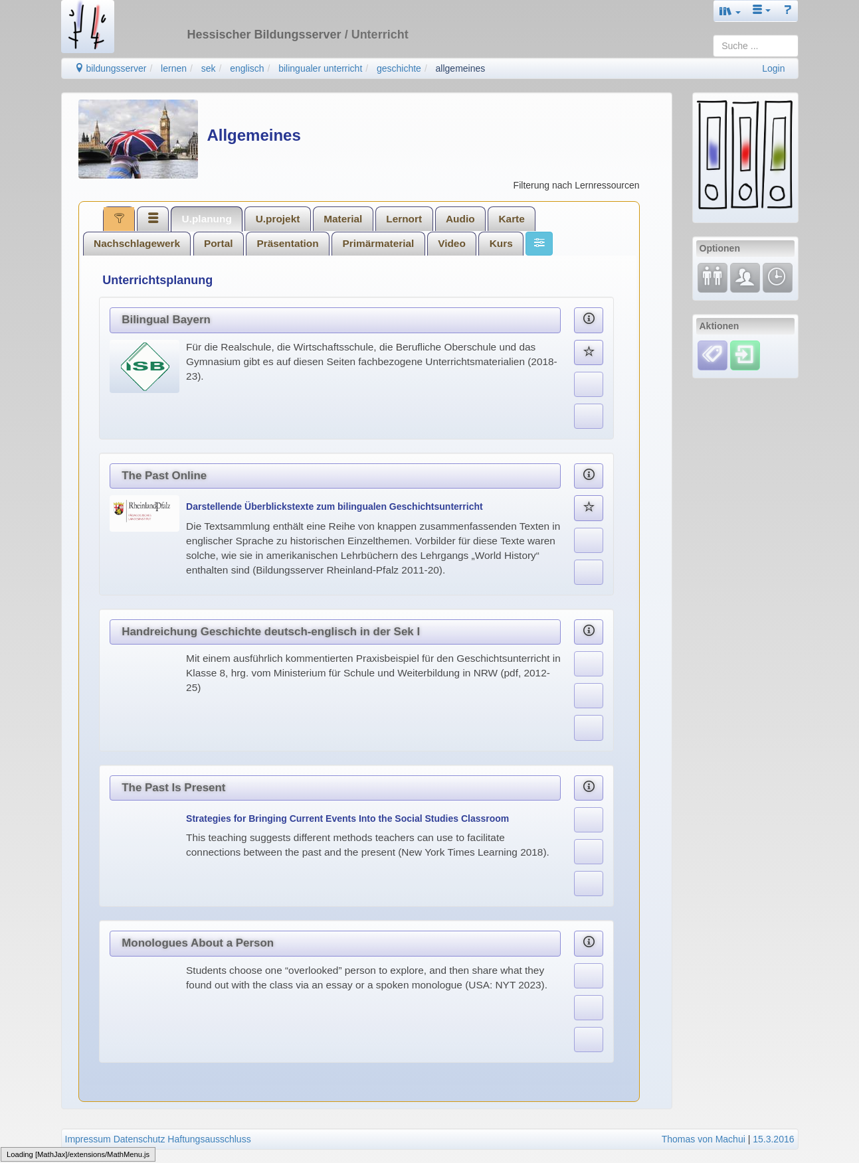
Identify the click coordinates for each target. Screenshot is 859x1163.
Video (452, 243)
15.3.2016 (773, 1139)
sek (208, 68)
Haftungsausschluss (208, 1139)
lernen (174, 68)
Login (773, 68)
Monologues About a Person (198, 943)
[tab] (119, 218)
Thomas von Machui (703, 1139)
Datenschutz (139, 1139)
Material (343, 218)
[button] (730, 11)
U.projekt (278, 218)
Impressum (88, 1139)
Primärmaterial (379, 243)
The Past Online (164, 475)
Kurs (501, 243)
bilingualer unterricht (320, 68)
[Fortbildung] (712, 276)
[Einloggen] (745, 354)
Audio (460, 218)
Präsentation (287, 243)
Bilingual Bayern (166, 319)
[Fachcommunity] (745, 276)
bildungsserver (110, 68)
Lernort (404, 218)
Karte (511, 218)
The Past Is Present (173, 787)
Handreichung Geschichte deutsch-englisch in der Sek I (271, 631)
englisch (247, 68)
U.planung (207, 218)
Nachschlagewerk (137, 243)
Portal (218, 243)
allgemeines (461, 68)
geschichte (399, 68)
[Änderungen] (777, 276)
